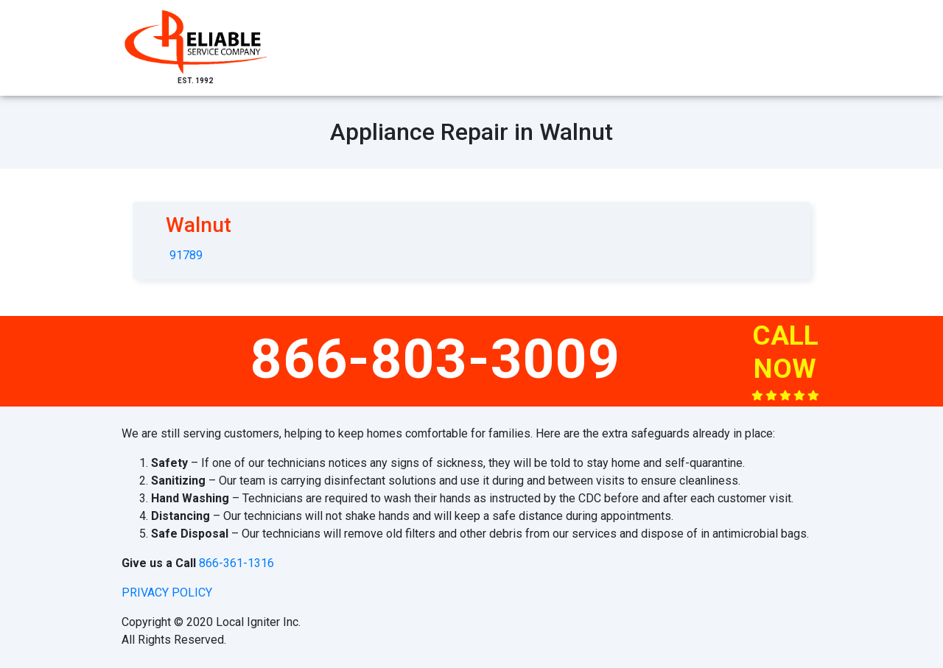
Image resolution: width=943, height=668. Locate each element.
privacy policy (167, 593)
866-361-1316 (236, 563)
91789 (186, 255)
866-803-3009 (435, 358)
